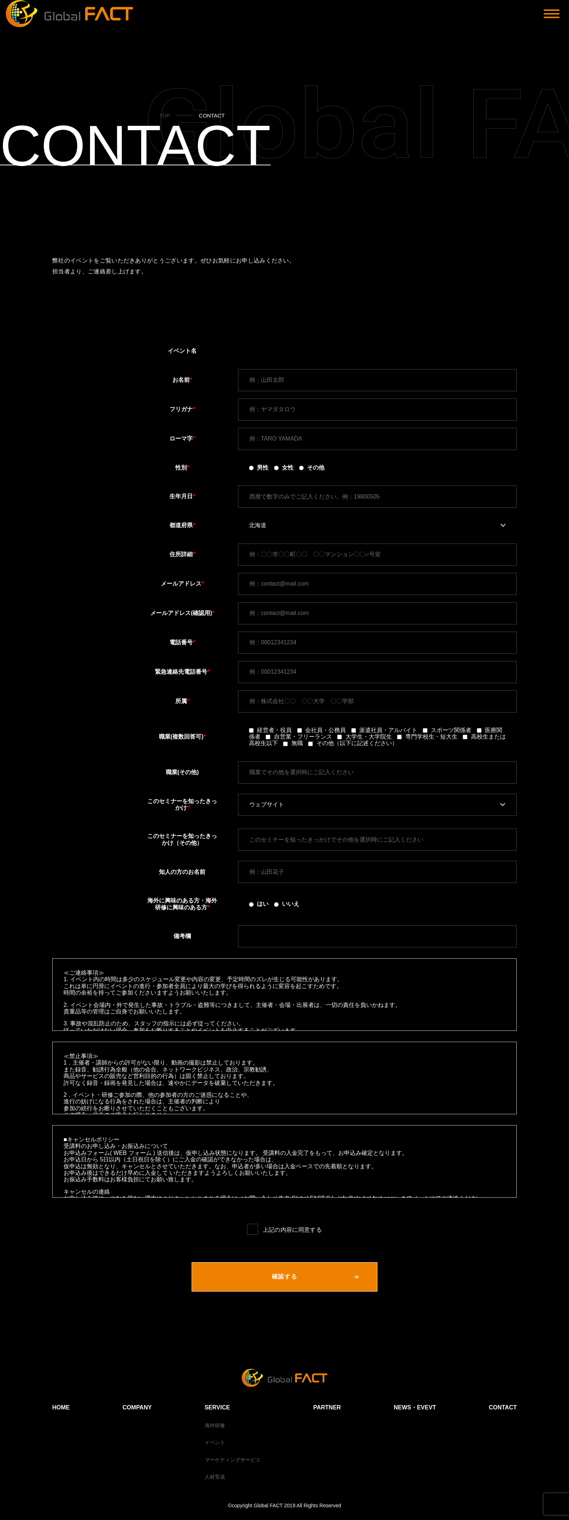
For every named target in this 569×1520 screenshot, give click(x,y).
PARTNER (327, 1407)
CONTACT (503, 1407)
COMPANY (137, 1407)
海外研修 (215, 1425)
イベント (215, 1442)
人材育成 (215, 1477)
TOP (165, 115)
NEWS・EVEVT (415, 1407)
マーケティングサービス (233, 1460)
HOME (61, 1407)
